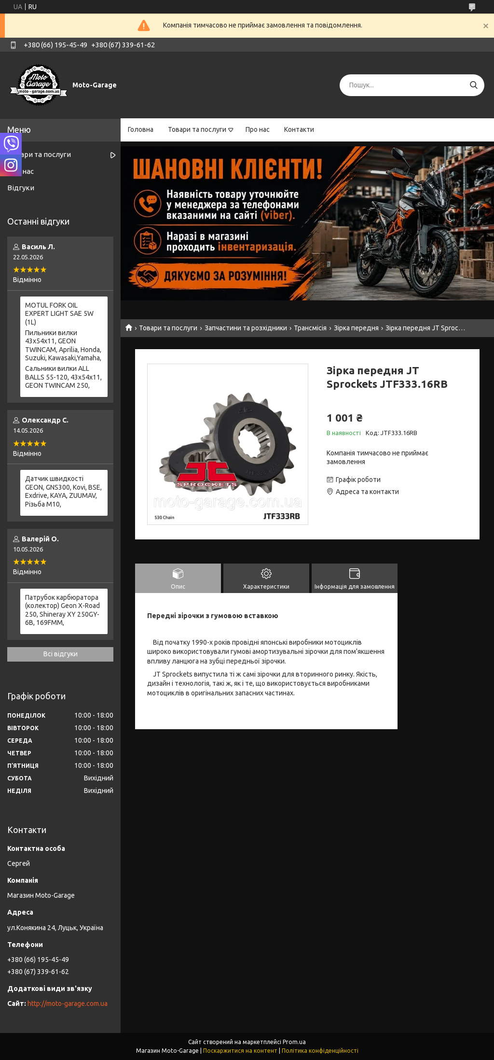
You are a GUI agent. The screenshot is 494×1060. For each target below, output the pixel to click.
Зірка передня (356, 328)
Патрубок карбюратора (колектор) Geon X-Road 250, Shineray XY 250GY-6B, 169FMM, (62, 610)
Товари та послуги (197, 129)
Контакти (299, 129)
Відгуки (20, 188)
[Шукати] (473, 85)
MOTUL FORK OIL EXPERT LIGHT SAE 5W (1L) (59, 313)
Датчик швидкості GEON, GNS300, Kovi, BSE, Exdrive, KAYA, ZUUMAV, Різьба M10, (63, 491)
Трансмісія (310, 328)
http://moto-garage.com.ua (67, 1003)
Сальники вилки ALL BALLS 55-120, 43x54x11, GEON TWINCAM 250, (63, 377)
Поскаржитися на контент (240, 1050)
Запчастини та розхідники (246, 328)
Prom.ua (294, 1042)
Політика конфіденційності (320, 1050)
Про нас (258, 129)
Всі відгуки (60, 654)
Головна (140, 129)
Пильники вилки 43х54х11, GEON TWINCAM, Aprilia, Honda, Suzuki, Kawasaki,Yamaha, (63, 345)
